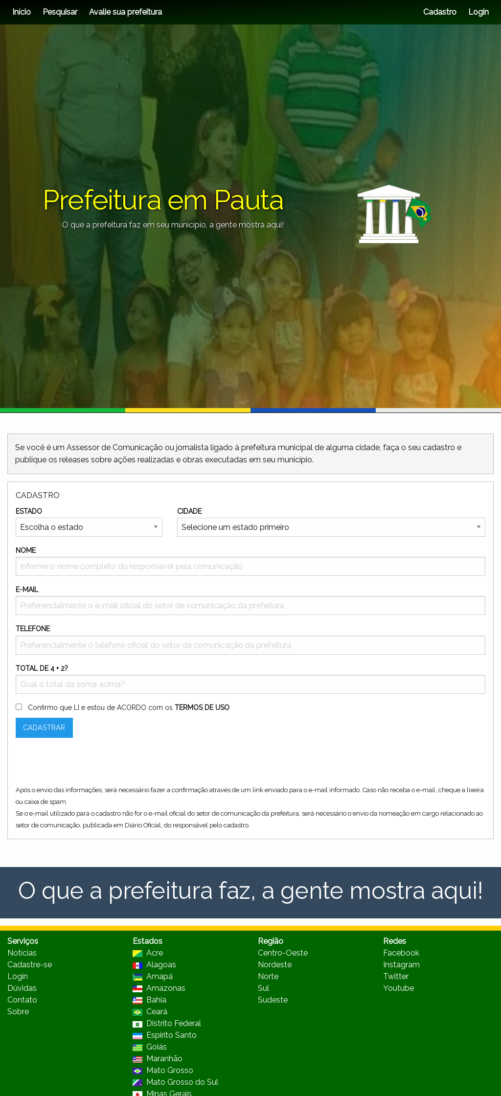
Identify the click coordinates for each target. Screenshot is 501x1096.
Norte (268, 976)
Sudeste (273, 1000)
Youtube (398, 988)
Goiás (150, 1046)
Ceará (150, 1011)
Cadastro (439, 12)
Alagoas (154, 964)
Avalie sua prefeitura (125, 12)
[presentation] (90, 765)
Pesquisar (60, 12)
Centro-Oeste (283, 953)
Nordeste (275, 964)
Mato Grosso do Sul (175, 1082)
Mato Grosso (163, 1070)
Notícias (22, 953)
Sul (263, 988)
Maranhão (157, 1058)
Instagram (401, 964)
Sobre (18, 1011)
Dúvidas (22, 988)
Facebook (401, 953)
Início (21, 12)
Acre (148, 953)
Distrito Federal (167, 1023)
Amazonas (159, 988)
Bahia (149, 1000)
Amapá (153, 976)
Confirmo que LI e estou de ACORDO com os (128, 707)
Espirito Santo (165, 1035)
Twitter (396, 976)
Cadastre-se (29, 964)
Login (477, 12)
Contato (22, 1000)
